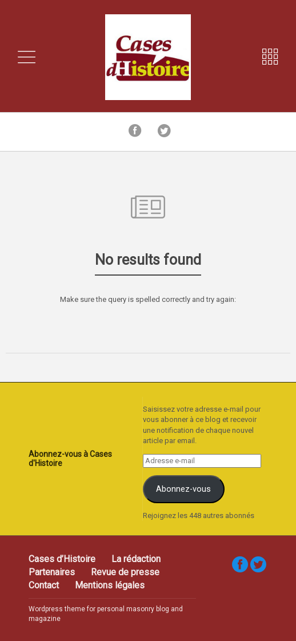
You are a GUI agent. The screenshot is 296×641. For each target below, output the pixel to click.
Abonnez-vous (183, 489)
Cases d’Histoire (62, 559)
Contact (44, 585)
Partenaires (52, 572)
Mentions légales (110, 585)
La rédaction (136, 559)
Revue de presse (125, 572)
